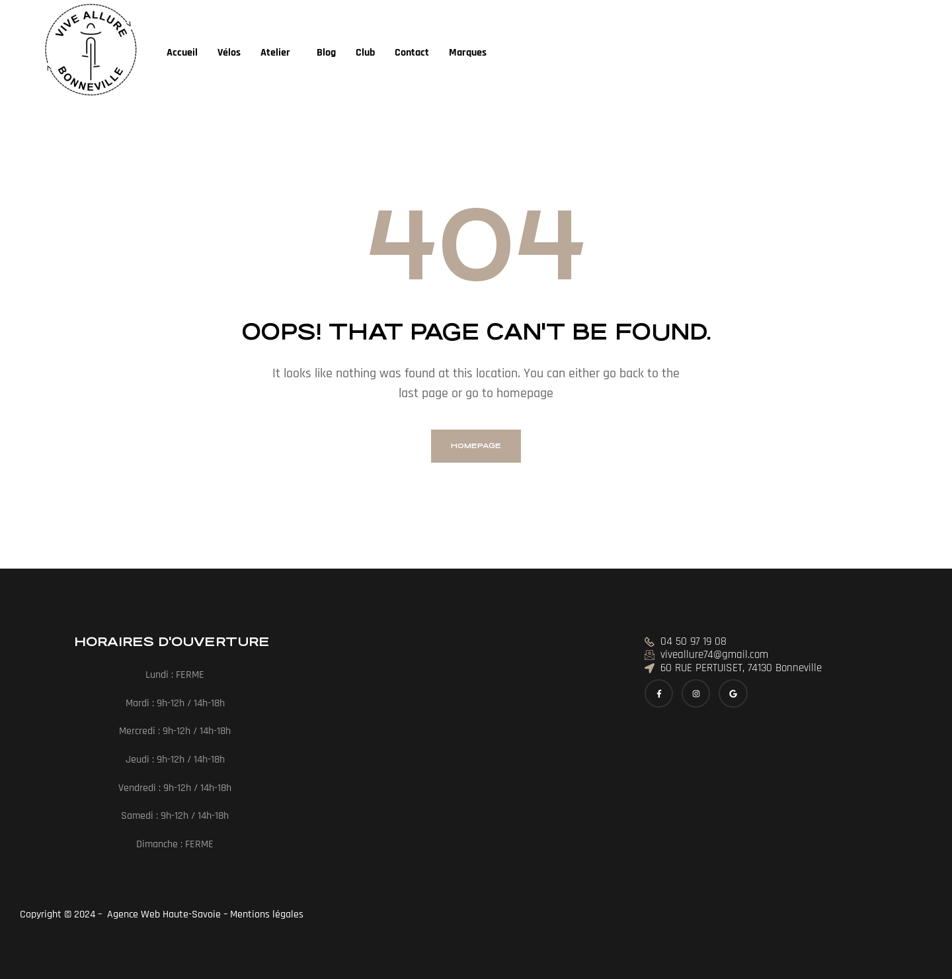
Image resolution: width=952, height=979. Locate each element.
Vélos (229, 53)
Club (365, 53)
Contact (412, 53)
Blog (326, 53)
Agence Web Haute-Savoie (162, 914)
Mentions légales (268, 914)
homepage (476, 446)
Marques (468, 53)
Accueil (182, 53)
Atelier (275, 53)
